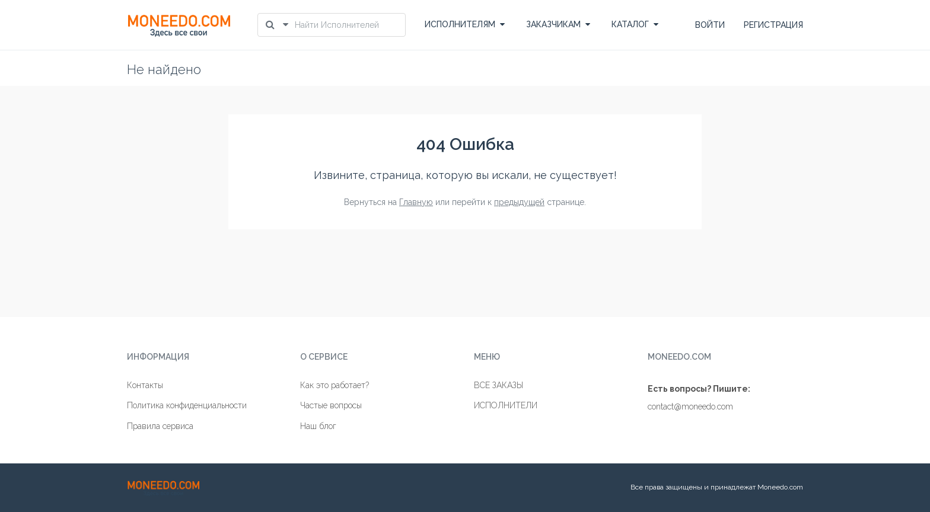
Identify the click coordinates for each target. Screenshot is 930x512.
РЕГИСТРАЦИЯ (773, 25)
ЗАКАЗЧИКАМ (558, 24)
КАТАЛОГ (634, 24)
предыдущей (519, 202)
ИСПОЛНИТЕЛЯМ (465, 24)
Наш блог (318, 426)
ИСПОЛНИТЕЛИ (505, 405)
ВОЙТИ (710, 25)
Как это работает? (334, 385)
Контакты (145, 385)
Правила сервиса (160, 426)
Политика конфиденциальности (187, 405)
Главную (416, 202)
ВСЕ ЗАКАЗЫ (498, 385)
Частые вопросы (331, 405)
